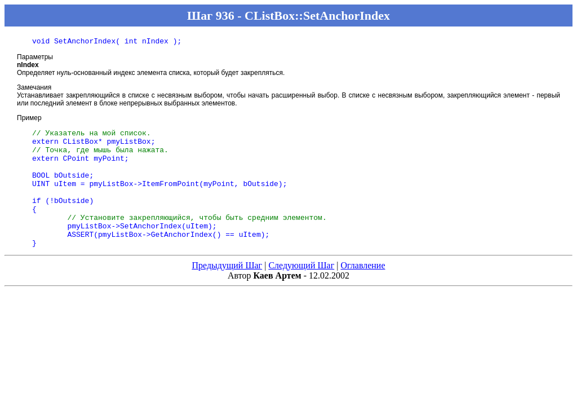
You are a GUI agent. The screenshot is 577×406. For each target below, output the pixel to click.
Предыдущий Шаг (227, 290)
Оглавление (362, 290)
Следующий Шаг (301, 290)
